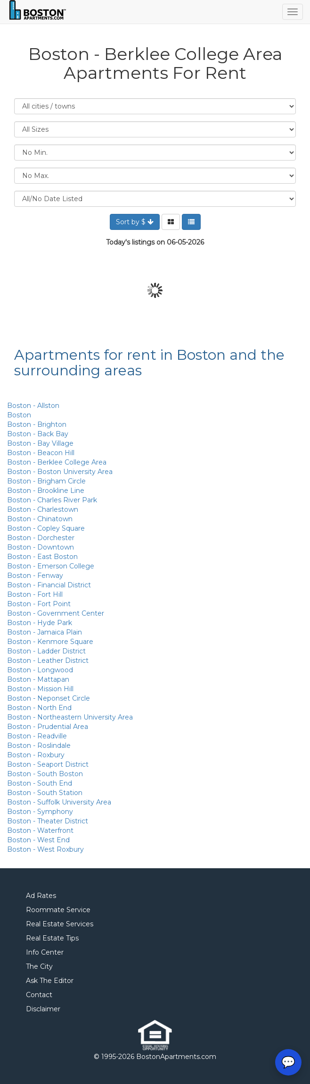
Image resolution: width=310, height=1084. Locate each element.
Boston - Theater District (47, 821)
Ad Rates (41, 895)
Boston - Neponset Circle (48, 698)
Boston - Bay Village (40, 443)
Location (155, 106)
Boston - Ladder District (46, 651)
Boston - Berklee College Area (56, 462)
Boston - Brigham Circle (46, 481)
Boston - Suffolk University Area (59, 802)
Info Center (45, 952)
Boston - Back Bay (37, 434)
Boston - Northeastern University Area (70, 717)
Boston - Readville (37, 736)
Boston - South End (39, 783)
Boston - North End (39, 707)
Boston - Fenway (35, 575)
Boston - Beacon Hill (40, 453)
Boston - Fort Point (39, 604)
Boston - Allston (33, 405)
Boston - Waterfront (40, 830)
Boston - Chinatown (40, 519)
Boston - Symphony (40, 811)
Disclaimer (43, 1009)
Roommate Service (58, 910)
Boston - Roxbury (36, 755)
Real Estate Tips (52, 938)
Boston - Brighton (36, 424)
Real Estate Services (59, 924)
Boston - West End (38, 840)
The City (39, 966)
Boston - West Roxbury (45, 849)
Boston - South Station (44, 792)
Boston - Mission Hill (40, 689)
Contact (39, 995)
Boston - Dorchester (40, 538)
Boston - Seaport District (48, 764)
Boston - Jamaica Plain (44, 632)
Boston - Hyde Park (39, 622)
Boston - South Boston (45, 774)
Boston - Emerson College (50, 566)
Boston (19, 415)
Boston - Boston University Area (60, 471)
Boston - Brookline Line (45, 490)
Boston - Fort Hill (35, 594)
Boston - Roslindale (39, 745)
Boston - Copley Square (46, 528)
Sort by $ (135, 222)
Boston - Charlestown (42, 509)
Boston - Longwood (40, 670)
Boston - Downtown (40, 547)
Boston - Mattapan (38, 679)
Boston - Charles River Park (52, 500)
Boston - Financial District (49, 585)
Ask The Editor (49, 980)
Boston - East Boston (42, 556)
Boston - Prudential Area (47, 726)
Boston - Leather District (48, 660)
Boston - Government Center (55, 613)
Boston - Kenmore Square (50, 641)
